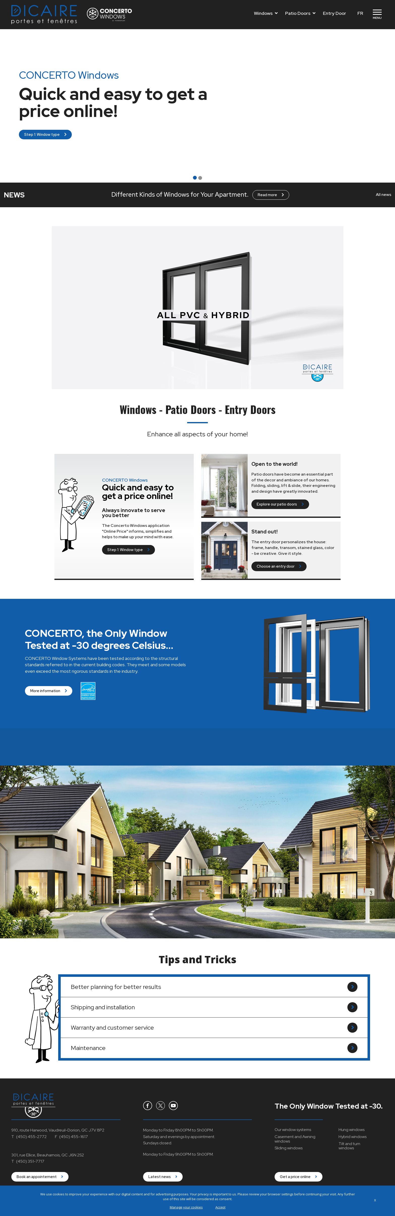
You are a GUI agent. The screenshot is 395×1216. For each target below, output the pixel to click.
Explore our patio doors (280, 504)
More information (48, 696)
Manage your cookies (186, 1207)
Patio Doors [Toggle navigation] (300, 13)
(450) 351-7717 (30, 1161)
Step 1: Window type (45, 134)
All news (383, 194)
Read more (271, 194)
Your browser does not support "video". (197, 307)
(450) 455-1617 (73, 1136)
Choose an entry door (279, 566)
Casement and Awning (295, 1139)
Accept (220, 1207)
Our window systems (293, 1129)
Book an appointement (40, 1176)
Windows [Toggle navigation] (266, 13)
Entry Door (334, 13)
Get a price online (298, 1176)
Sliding (289, 1148)
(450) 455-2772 (31, 1136)
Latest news (162, 1176)
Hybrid (353, 1136)
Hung (352, 1129)
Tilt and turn (349, 1146)
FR (360, 13)
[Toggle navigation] (377, 14)
